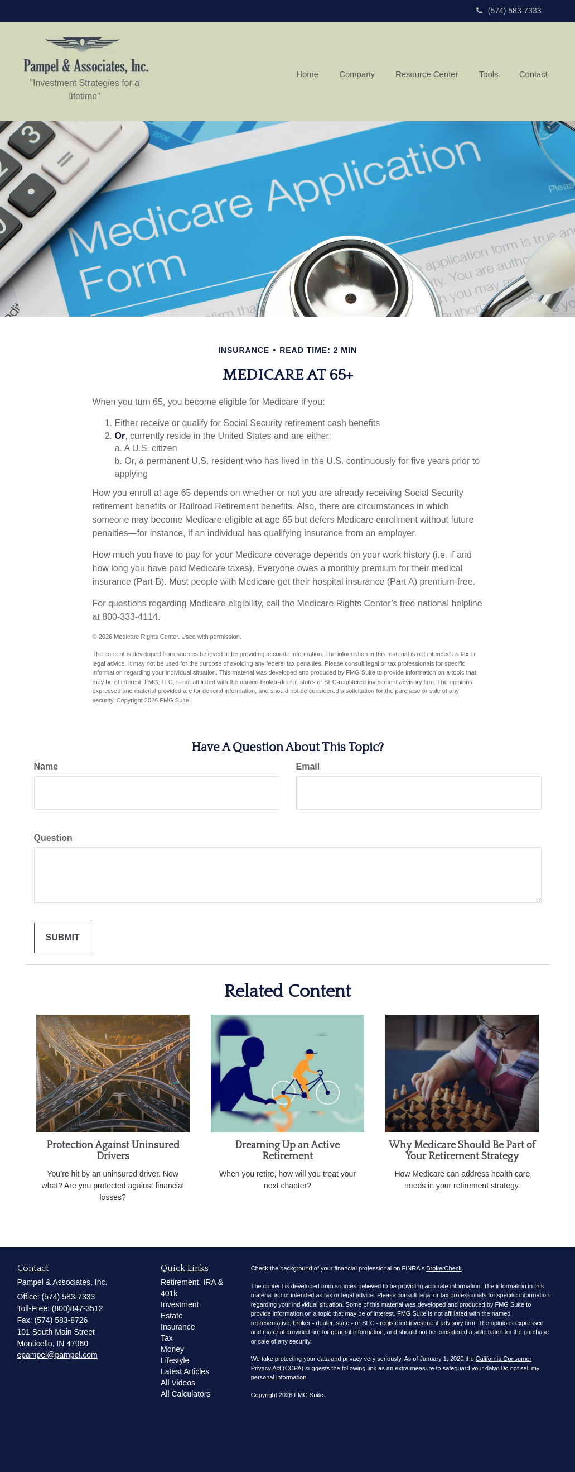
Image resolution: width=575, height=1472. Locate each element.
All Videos (178, 1382)
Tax (167, 1338)
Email (308, 766)
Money (172, 1349)
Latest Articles (185, 1371)
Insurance (178, 1326)
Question (53, 838)
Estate (172, 1315)
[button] (363, 71)
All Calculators (185, 1393)
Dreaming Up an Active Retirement (287, 1151)
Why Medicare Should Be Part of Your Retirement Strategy (462, 1151)
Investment (180, 1304)
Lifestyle (175, 1360)
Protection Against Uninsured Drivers (113, 1151)
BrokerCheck (444, 1268)
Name (46, 766)
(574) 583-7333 (509, 10)
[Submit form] (62, 938)
